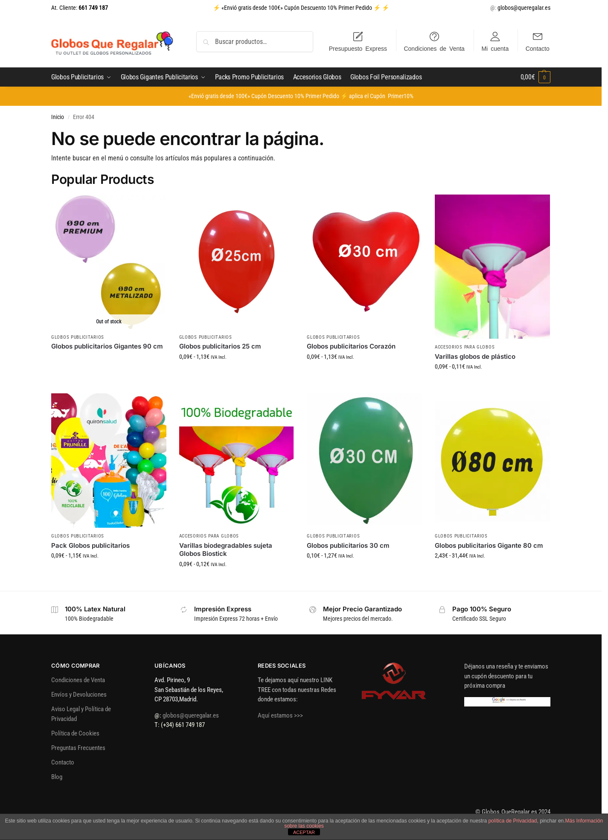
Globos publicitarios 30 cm (348, 545)
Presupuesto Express (358, 48)
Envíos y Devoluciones (79, 694)
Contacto (538, 48)
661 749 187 (92, 7)
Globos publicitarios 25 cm (220, 346)
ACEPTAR (304, 832)
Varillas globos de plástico (475, 356)
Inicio (57, 116)
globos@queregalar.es (523, 7)
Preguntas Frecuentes (78, 748)
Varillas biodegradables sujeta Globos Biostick (225, 549)
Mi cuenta (495, 48)
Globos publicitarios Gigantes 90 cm (107, 346)
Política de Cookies (75, 733)
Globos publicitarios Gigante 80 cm (489, 545)
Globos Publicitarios (77, 337)
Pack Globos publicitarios (90, 545)
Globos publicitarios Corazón (351, 346)
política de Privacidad (512, 821)
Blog (56, 777)
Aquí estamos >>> (280, 715)
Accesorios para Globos (465, 347)
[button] (535, 77)
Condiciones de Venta (434, 48)
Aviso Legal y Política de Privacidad (81, 714)
